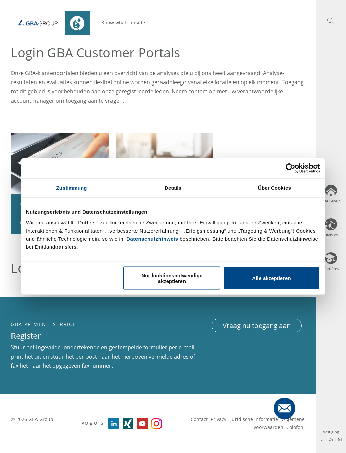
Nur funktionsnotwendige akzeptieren (171, 278)
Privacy (219, 419)
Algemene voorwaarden (279, 423)
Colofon (294, 427)
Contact (199, 419)
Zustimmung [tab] (71, 188)
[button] (330, 21)
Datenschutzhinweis (152, 238)
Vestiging (331, 431)
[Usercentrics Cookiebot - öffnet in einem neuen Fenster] (290, 168)
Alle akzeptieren (271, 278)
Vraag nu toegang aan (257, 325)
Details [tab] (173, 188)
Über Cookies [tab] (274, 188)
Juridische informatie (254, 419)
